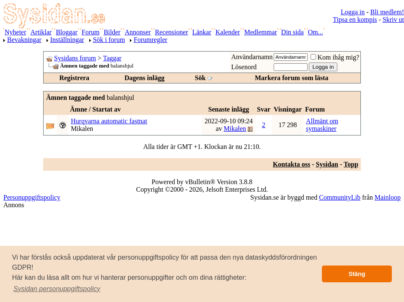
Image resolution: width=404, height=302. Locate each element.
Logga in (353, 12)
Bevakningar (24, 39)
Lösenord (243, 66)
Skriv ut (393, 19)
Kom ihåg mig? (335, 57)
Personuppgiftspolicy (31, 197)
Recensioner (171, 32)
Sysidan (327, 164)
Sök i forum (109, 39)
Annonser (137, 32)
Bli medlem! (387, 12)
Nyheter (15, 32)
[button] (57, 289)
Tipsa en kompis (355, 19)
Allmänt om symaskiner (322, 124)
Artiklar (41, 32)
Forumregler (150, 39)
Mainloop (388, 197)
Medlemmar (260, 32)
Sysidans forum (75, 58)
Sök (200, 77)
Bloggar (67, 32)
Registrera (74, 77)
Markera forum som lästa (292, 77)
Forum (91, 32)
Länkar (201, 32)
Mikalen (82, 128)
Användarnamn (252, 56)
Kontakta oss (291, 164)
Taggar (112, 58)
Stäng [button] (357, 274)
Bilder (112, 32)
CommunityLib (339, 197)
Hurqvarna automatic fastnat (109, 121)
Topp (351, 164)
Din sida (292, 32)
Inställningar (67, 39)
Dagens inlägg (144, 77)
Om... (315, 32)
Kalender (227, 32)
